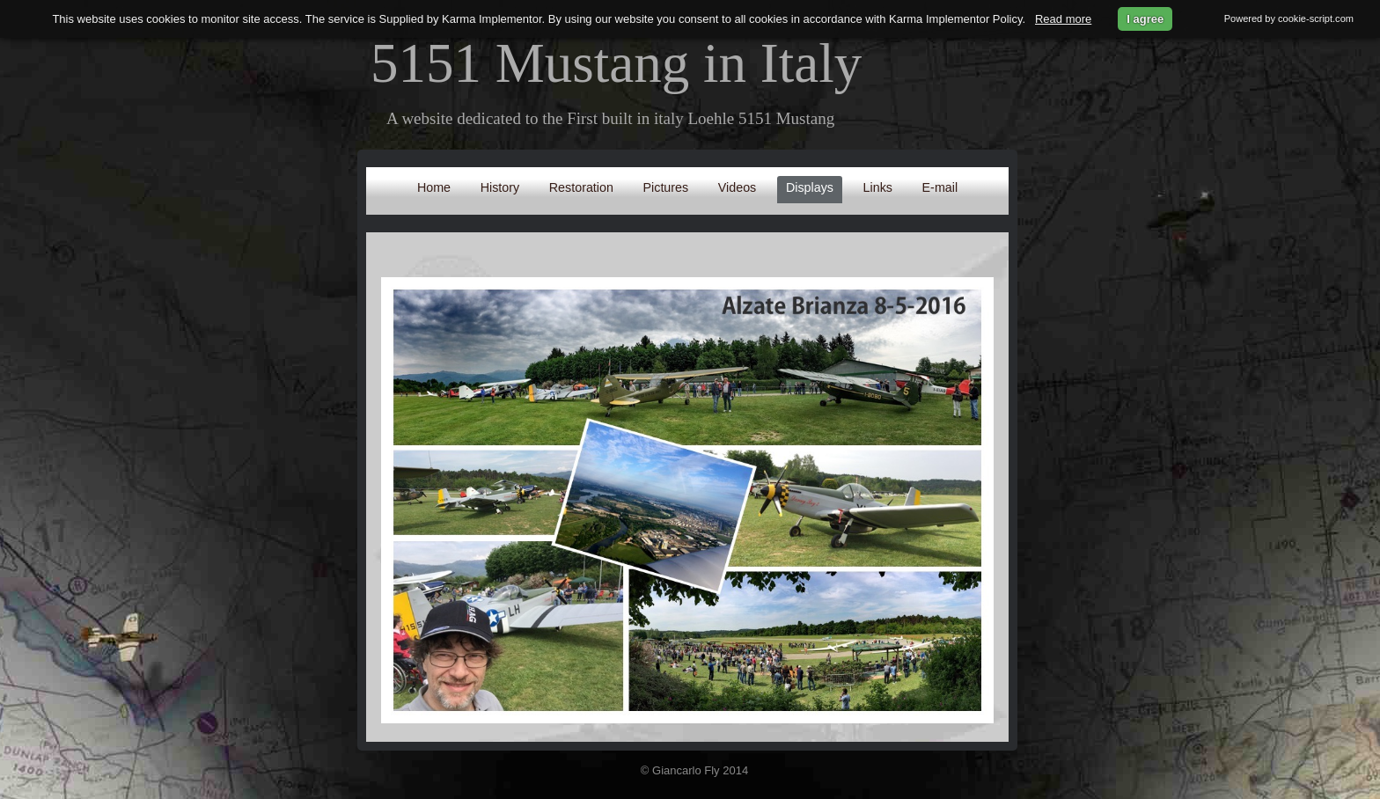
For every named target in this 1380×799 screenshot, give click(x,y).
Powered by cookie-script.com (1289, 18)
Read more (1063, 19)
